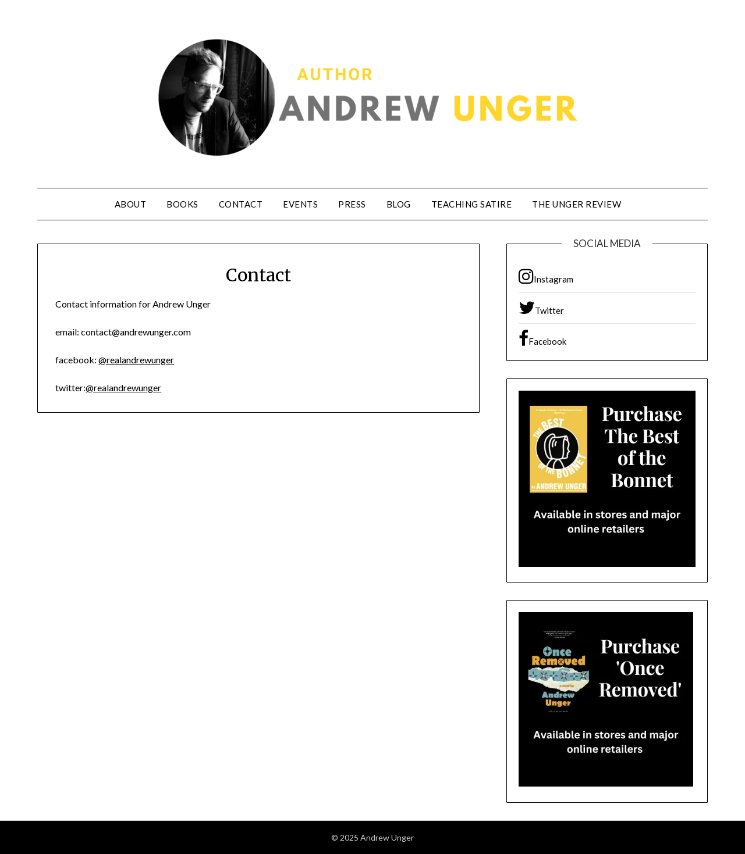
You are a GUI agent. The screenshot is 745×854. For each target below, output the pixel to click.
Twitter (541, 307)
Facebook (542, 338)
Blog (398, 204)
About (131, 204)
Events (300, 204)
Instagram (546, 276)
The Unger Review (576, 204)
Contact (241, 204)
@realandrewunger (136, 359)
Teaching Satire (471, 204)
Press (352, 204)
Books (182, 204)
